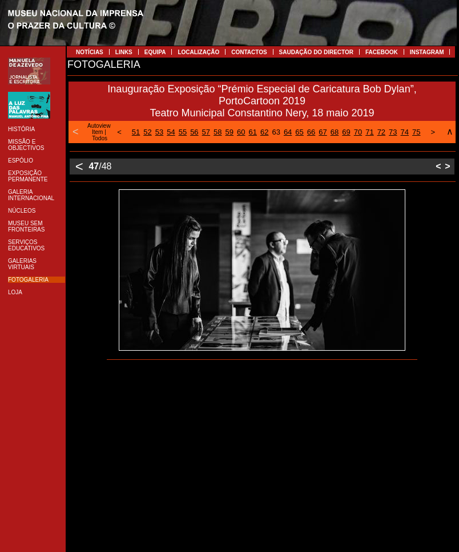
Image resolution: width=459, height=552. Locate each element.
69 (346, 132)
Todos (99, 138)
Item (97, 132)
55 (183, 132)
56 (194, 132)
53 (159, 132)
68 (335, 132)
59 (229, 132)
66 (311, 132)
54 (171, 132)
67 (323, 132)
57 (206, 132)
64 (288, 132)
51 (136, 132)
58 (218, 132)
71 (369, 132)
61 (252, 132)
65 (299, 132)
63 (276, 132)
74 (405, 132)
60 (241, 132)
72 (381, 132)
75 (416, 132)
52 (147, 132)
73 (393, 132)
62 (264, 132)
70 (358, 132)
